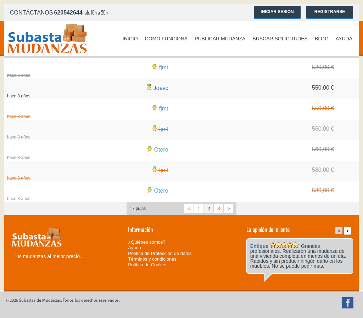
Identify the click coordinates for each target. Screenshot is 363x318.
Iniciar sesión (277, 11)
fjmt (163, 67)
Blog (322, 38)
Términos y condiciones (152, 259)
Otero (161, 150)
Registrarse (329, 11)
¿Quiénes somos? (147, 242)
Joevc (160, 88)
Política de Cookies (147, 264)
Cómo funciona (166, 38)
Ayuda (344, 38)
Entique (259, 246)
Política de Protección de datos (159, 253)
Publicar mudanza (220, 38)
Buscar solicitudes (280, 38)
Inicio (130, 38)
